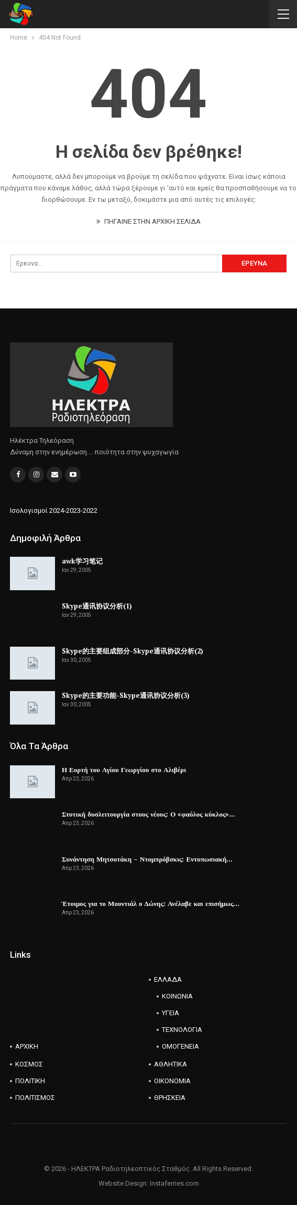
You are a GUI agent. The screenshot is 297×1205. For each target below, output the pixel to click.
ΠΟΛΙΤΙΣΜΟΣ (35, 1097)
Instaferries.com (174, 1183)
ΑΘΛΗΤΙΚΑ (170, 1064)
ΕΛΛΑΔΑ (168, 979)
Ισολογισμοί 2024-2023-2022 (53, 510)
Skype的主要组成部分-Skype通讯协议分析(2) (132, 651)
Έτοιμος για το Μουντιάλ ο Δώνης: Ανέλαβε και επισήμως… (150, 903)
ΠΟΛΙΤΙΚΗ (30, 1081)
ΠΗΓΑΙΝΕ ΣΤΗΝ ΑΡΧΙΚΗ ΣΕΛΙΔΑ (148, 221)
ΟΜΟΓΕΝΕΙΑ (180, 1046)
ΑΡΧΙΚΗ (26, 1046)
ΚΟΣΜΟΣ (29, 1064)
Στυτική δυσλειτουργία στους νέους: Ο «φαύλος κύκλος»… (148, 814)
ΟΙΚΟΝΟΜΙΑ (172, 1081)
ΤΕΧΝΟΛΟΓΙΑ (182, 1030)
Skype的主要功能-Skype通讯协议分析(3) (126, 695)
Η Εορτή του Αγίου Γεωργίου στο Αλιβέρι (124, 769)
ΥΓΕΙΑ (170, 1013)
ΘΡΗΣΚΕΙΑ (169, 1097)
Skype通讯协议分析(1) (97, 606)
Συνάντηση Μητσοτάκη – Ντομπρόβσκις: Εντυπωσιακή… (147, 859)
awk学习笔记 (82, 561)
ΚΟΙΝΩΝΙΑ (177, 996)
